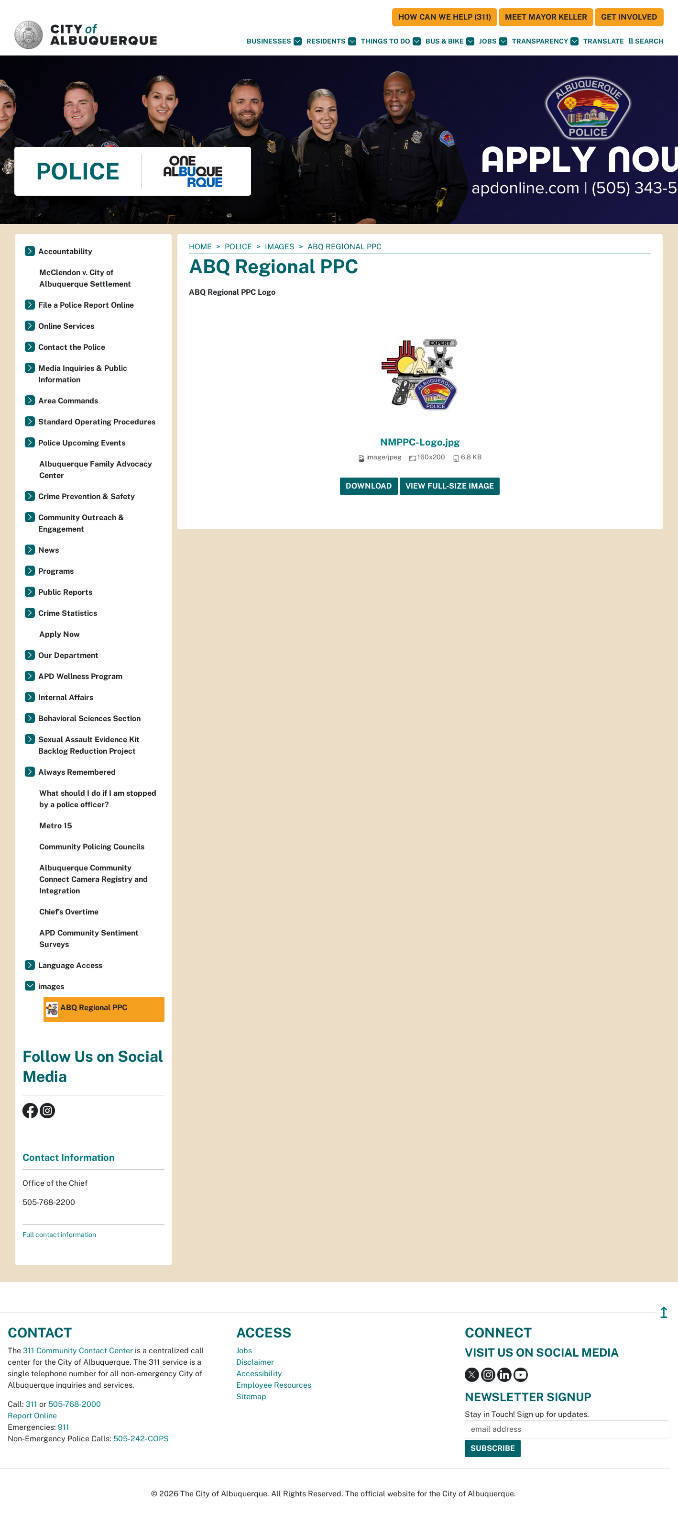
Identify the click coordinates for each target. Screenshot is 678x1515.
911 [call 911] (63, 1427)
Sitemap (251, 1396)
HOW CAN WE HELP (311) (444, 17)
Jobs (493, 41)
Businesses (274, 41)
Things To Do (391, 41)
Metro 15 (55, 825)
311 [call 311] (31, 1404)
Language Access (70, 965)
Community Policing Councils (91, 846)
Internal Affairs (65, 697)
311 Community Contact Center (78, 1350)
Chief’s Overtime (68, 911)
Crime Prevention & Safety (86, 496)
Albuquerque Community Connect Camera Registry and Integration (93, 879)
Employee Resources (273, 1385)
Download (369, 485)
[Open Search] (646, 41)
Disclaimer (255, 1362)
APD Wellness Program (80, 676)
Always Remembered (77, 772)
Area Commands (68, 400)
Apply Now (59, 634)
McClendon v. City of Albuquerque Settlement (85, 278)
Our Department (68, 655)
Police (238, 246)
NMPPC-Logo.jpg (420, 442)
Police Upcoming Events (81, 442)
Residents (331, 41)
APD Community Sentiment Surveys (89, 938)
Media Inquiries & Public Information (82, 374)
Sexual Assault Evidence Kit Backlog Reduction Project (89, 745)
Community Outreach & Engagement (81, 523)
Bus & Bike (450, 41)
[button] (603, 41)
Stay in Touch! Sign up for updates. (527, 1414)
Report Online (32, 1415)
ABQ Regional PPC (86, 1009)
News (48, 550)
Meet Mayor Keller (546, 17)
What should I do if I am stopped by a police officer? (97, 799)
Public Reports (65, 592)
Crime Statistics (67, 613)
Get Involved (629, 17)
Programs (56, 571)
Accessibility (259, 1373)
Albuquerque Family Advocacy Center (95, 469)
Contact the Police (71, 347)
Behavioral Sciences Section (89, 718)
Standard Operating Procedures (96, 421)
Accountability (65, 251)
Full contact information (59, 1234)
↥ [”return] (663, 1312)
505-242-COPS (141, 1438)
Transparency (545, 41)
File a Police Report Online (86, 305)
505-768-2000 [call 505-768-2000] (74, 1404)
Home (200, 246)
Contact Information (68, 1157)
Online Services (66, 326)
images (280, 246)
